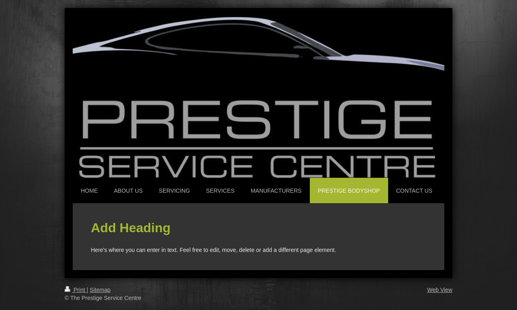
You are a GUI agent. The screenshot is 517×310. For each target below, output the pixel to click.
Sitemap (100, 290)
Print (76, 290)
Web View (439, 290)
